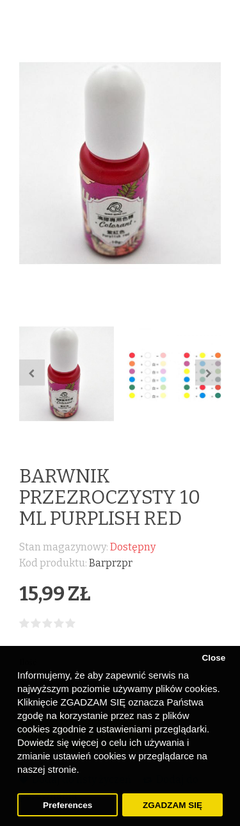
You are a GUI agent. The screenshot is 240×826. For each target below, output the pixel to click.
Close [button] (213, 658)
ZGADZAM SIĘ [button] (172, 805)
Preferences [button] (67, 805)
